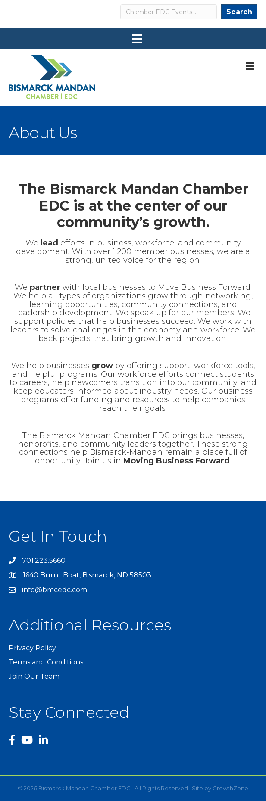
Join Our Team (34, 676)
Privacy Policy (32, 648)
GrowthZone (230, 788)
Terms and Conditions (46, 662)
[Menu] (137, 38)
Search (239, 12)
